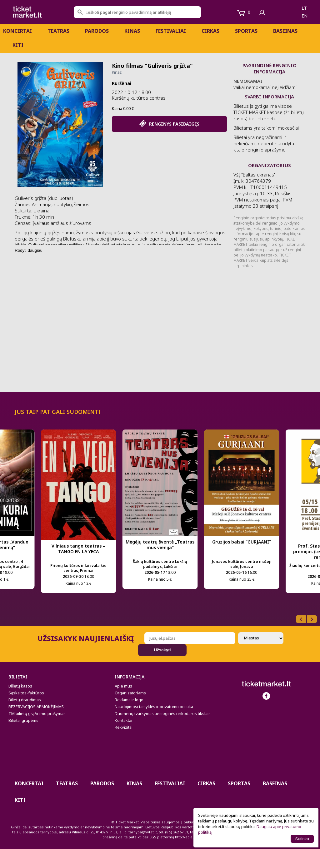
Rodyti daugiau (28, 250)
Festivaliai (171, 30)
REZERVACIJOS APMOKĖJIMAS (36, 706)
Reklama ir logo (129, 700)
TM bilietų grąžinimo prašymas (37, 713)
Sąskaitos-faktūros (26, 693)
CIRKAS (210, 30)
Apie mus (123, 686)
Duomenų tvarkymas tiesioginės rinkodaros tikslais (163, 713)
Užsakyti (162, 650)
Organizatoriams (130, 693)
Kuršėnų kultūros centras (139, 98)
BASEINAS (285, 30)
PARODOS (97, 30)
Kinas (132, 30)
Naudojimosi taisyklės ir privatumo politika (154, 706)
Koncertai (17, 30)
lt (304, 8)
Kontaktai (123, 720)
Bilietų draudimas (24, 700)
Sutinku (302, 839)
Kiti (17, 45)
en (305, 16)
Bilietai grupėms (23, 720)
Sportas (246, 30)
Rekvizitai (123, 727)
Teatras (58, 30)
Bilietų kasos (20, 686)
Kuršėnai (121, 83)
